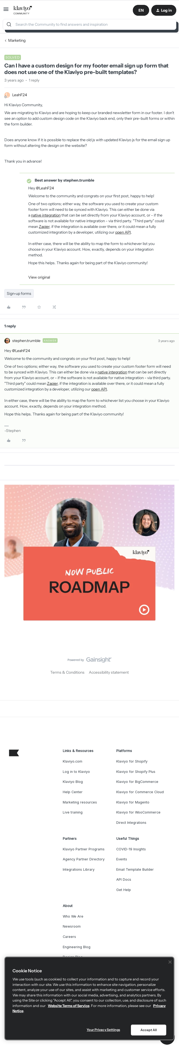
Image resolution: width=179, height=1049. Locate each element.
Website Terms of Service (68, 1005)
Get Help (123, 890)
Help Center (73, 792)
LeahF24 (19, 94)
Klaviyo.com (72, 761)
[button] (6, 11)
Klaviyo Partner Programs (84, 849)
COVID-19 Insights (131, 849)
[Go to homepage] (23, 10)
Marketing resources (80, 802)
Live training (73, 812)
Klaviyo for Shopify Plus (135, 772)
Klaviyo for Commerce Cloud (140, 792)
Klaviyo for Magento (132, 802)
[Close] (170, 962)
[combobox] (89, 24)
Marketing (17, 40)
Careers (69, 937)
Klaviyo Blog (73, 782)
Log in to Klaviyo (76, 772)
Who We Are (73, 916)
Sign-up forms (19, 293)
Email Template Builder (135, 869)
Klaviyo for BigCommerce (137, 782)
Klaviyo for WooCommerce (138, 812)
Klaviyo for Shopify (131, 761)
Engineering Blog (76, 947)
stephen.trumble (26, 340)
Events (121, 859)
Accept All (148, 1030)
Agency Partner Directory (84, 859)
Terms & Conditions (67, 672)
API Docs (123, 879)
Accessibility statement (109, 672)
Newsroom (72, 926)
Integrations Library (79, 869)
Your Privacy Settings (103, 1030)
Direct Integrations (131, 823)
